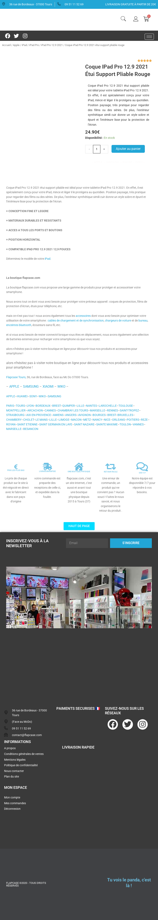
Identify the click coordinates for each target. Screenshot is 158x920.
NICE (107, 419)
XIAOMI (48, 386)
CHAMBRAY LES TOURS (73, 410)
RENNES (112, 410)
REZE (144, 419)
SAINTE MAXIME (107, 424)
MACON (76, 419)
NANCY (97, 419)
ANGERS (70, 415)
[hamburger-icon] (149, 37)
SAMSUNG (31, 386)
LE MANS (42, 419)
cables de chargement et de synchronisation (76, 320)
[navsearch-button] (123, 19)
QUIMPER (68, 405)
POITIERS (133, 419)
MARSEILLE (97, 410)
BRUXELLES (125, 415)
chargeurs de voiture (118, 320)
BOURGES (99, 415)
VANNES (138, 424)
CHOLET (28, 419)
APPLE (14, 386)
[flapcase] (79, 663)
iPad (24, 45)
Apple (16, 45)
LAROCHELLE (108, 405)
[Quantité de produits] (96, 149)
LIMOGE (64, 419)
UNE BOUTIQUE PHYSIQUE (79, 472)
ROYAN (10, 424)
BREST (56, 405)
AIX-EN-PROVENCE (38, 415)
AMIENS (58, 415)
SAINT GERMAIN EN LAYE (55, 424)
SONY (33, 396)
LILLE (80, 405)
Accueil (6, 45)
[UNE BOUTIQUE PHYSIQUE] (79, 467)
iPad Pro (34, 45)
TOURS (20, 405)
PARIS (10, 405)
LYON (30, 405)
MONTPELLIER (16, 410)
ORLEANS (118, 419)
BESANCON (30, 429)
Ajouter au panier (128, 149)
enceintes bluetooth (18, 325)
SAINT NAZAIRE (84, 424)
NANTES (91, 405)
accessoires (83, 315)
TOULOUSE (125, 405)
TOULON (125, 424)
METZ (87, 419)
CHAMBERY (13, 419)
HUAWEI (22, 396)
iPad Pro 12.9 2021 (52, 45)
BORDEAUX (43, 405)
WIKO (61, 386)
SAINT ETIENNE (27, 424)
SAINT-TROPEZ (129, 410)
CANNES (50, 410)
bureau (143, 320)
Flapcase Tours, (16, 377)
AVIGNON (84, 415)
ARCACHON (35, 410)
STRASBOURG (15, 415)
